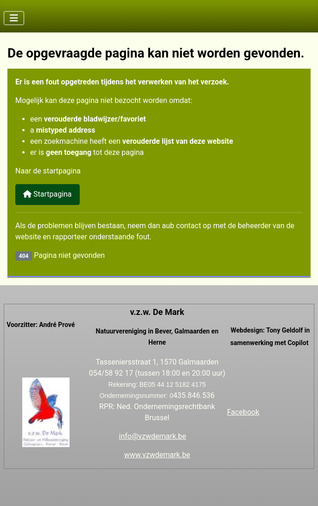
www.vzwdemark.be (157, 454)
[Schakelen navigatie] (14, 18)
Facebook (243, 412)
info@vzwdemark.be (152, 436)
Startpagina (47, 194)
